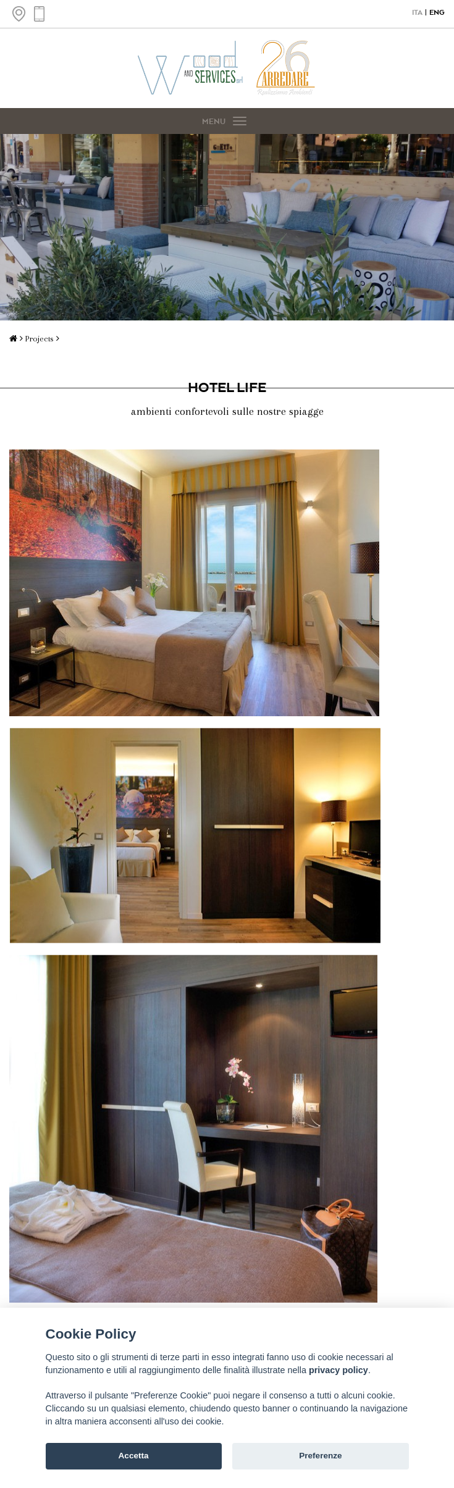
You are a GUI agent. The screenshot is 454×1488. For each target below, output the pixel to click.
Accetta (134, 1455)
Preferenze (320, 1455)
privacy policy (338, 1370)
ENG (437, 12)
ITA (417, 12)
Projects (40, 338)
